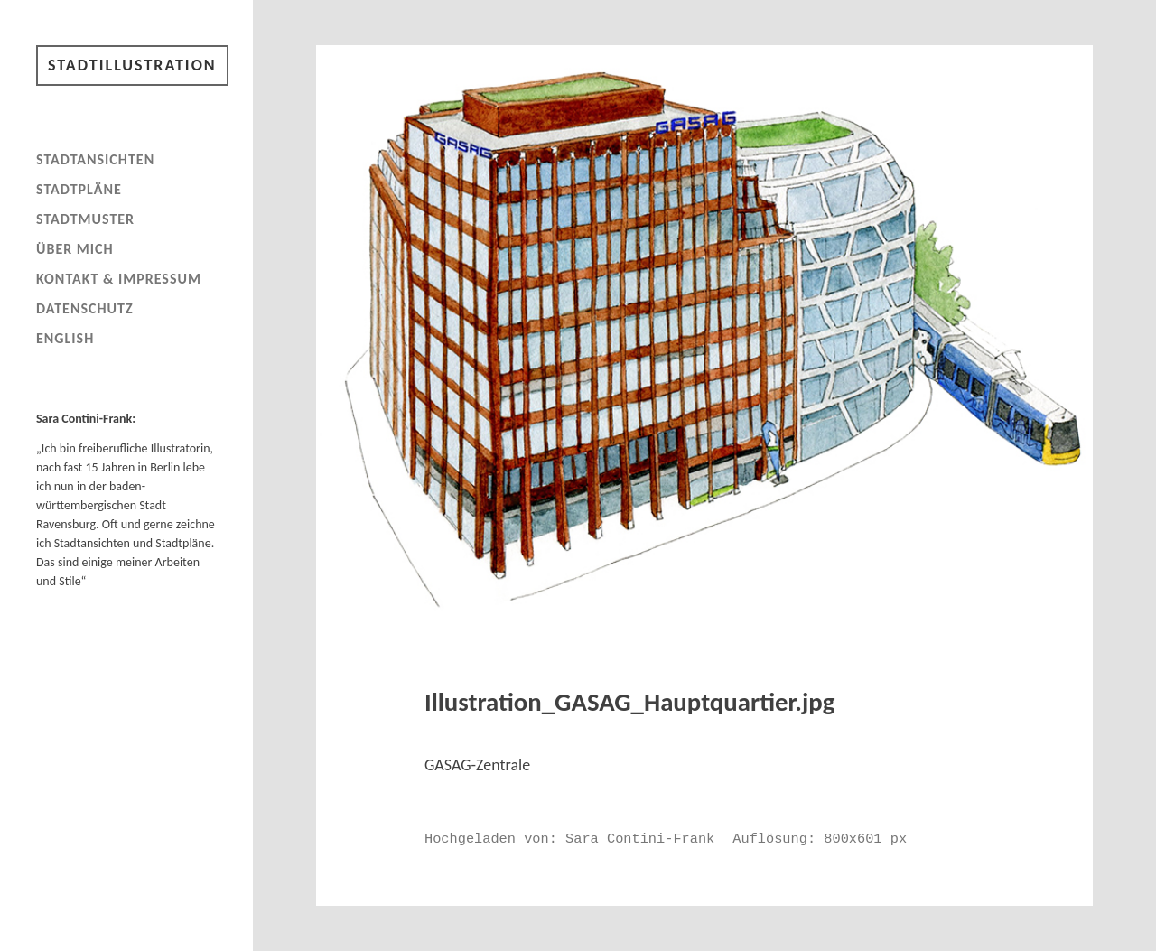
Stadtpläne (79, 189)
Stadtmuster (85, 219)
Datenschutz (85, 308)
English (65, 338)
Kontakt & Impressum (118, 278)
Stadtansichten (95, 159)
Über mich (75, 248)
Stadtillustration (132, 65)
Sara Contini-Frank (639, 839)
